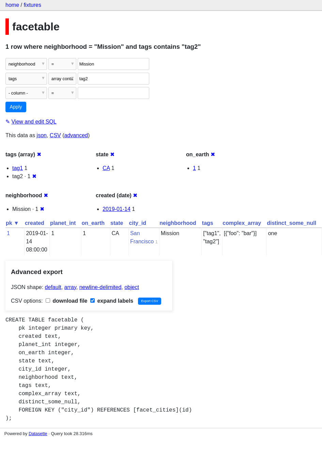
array (70, 287)
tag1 (17, 168)
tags (207, 223)
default (53, 287)
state (116, 223)
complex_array (242, 223)
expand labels (111, 301)
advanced (76, 135)
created (34, 223)
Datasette (38, 433)
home (12, 5)
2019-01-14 (117, 209)
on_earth (93, 223)
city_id (137, 223)
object (131, 287)
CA (106, 168)
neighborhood (177, 223)
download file (67, 301)
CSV (55, 135)
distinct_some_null (291, 223)
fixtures (32, 5)
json (42, 135)
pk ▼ (12, 223)
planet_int (63, 223)
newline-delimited (100, 287)
